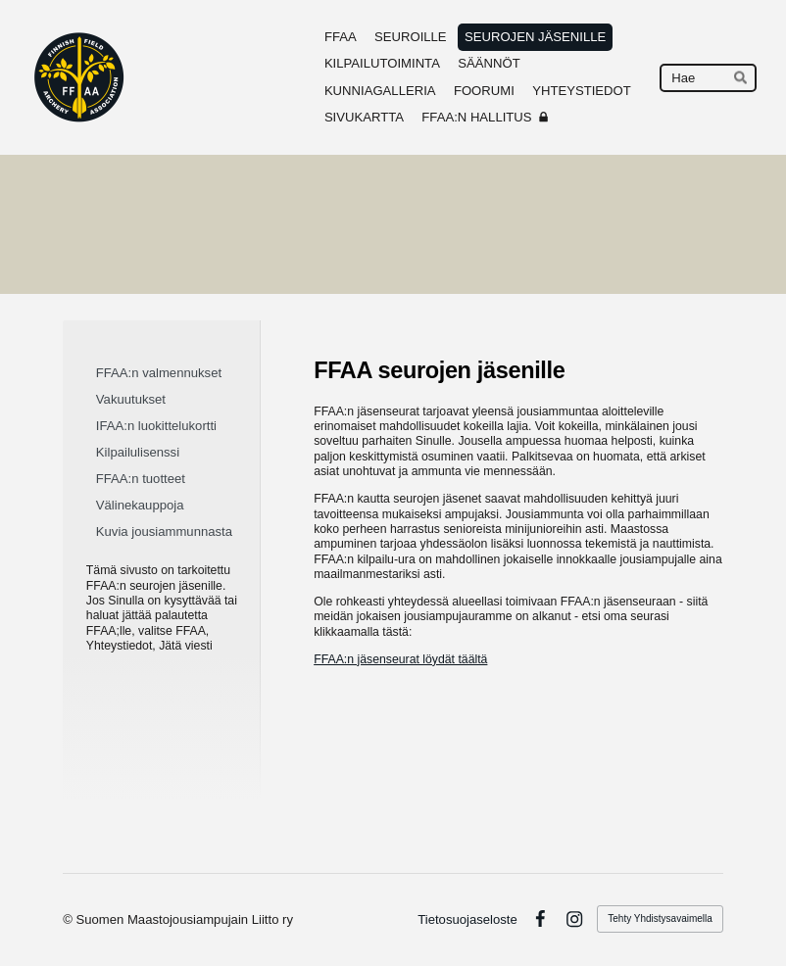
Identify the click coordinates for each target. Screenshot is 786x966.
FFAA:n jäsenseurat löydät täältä (400, 659)
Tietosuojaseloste (467, 919)
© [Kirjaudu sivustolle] (69, 919)
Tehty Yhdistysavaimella (660, 918)
